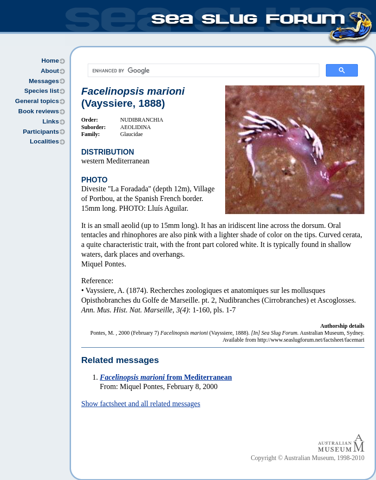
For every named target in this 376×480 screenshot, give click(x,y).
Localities (44, 141)
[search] (202, 70)
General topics (37, 100)
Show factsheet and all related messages (140, 404)
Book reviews (38, 111)
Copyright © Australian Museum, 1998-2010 (307, 457)
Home (50, 60)
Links (50, 121)
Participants (41, 131)
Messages (44, 81)
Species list (41, 90)
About (50, 70)
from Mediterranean (166, 377)
